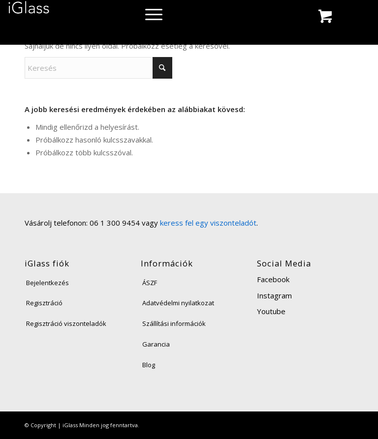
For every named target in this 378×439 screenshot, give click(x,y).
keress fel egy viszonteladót (208, 223)
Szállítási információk (174, 323)
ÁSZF (149, 282)
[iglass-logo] (28, 11)
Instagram (274, 295)
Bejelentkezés (47, 282)
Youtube (271, 311)
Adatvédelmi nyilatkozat (178, 302)
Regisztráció (44, 302)
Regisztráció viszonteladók (66, 323)
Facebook (273, 279)
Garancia (156, 344)
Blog (148, 364)
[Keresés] (98, 68)
